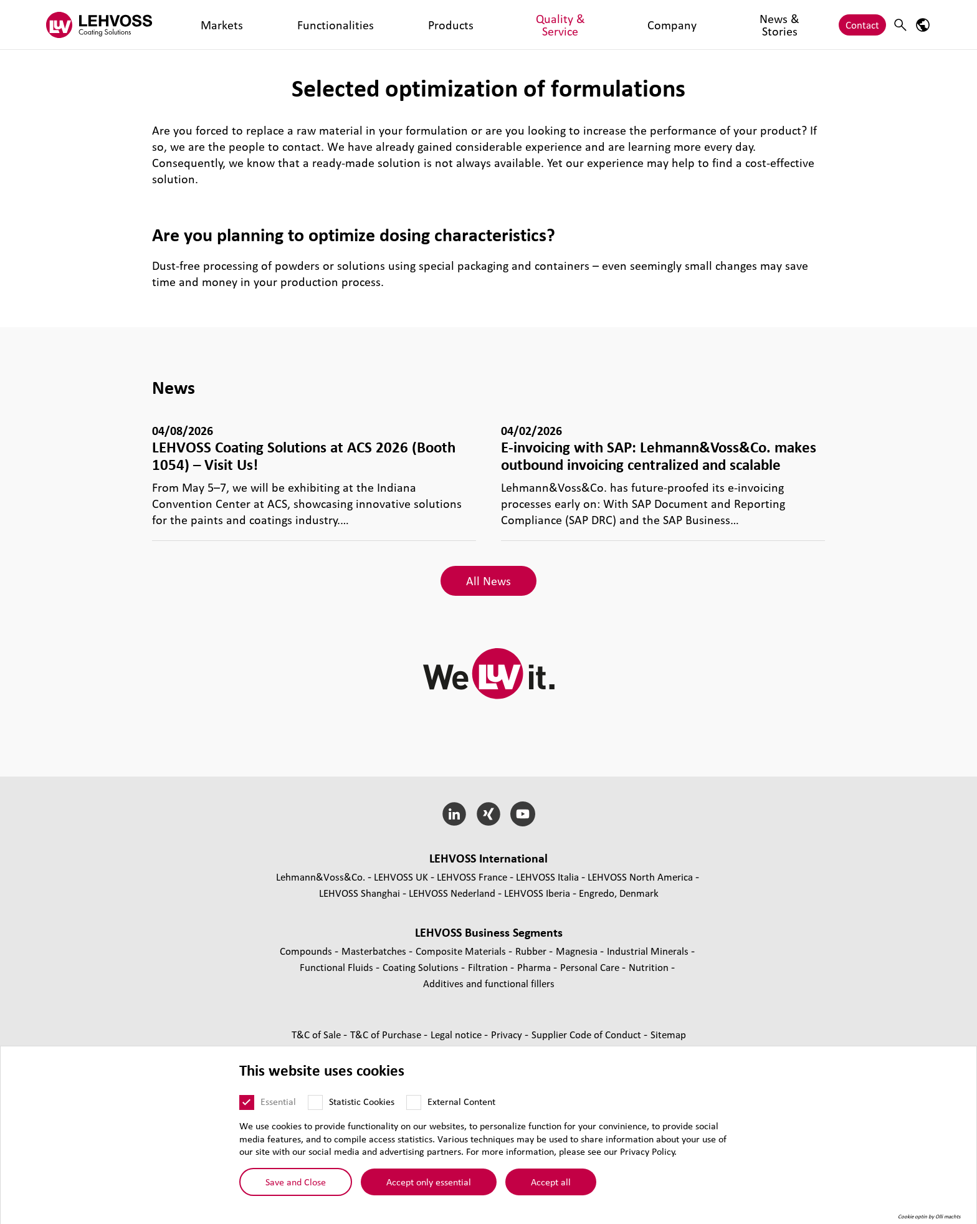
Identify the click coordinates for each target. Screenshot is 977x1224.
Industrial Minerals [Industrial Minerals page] (649, 951)
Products (327, 25)
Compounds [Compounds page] (307, 951)
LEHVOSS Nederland (452, 893)
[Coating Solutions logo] (99, 24)
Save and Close (295, 1181)
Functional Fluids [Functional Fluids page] (338, 967)
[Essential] (246, 1102)
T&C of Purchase (387, 1034)
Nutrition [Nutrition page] (650, 967)
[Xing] (489, 813)
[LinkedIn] (454, 813)
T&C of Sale (317, 1034)
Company (468, 25)
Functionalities (262, 25)
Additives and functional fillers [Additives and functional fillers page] (489, 983)
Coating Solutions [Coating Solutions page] (422, 967)
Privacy (508, 1034)
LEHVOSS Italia (547, 876)
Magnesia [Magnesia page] (578, 951)
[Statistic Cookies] (315, 1102)
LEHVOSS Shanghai (359, 893)
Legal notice (457, 1034)
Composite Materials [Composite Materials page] (462, 951)
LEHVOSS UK (401, 876)
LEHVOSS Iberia (537, 893)
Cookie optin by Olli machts (929, 1216)
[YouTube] (522, 813)
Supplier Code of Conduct (587, 1034)
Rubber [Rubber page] (532, 951)
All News (488, 581)
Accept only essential (428, 1181)
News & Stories (536, 25)
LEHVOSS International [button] (488, 858)
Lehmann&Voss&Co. (320, 876)
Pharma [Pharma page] (535, 967)
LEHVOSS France (472, 876)
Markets (199, 25)
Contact (862, 25)
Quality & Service (397, 25)
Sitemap (668, 1034)
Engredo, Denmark (619, 893)
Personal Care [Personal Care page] (591, 967)
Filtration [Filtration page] (489, 967)
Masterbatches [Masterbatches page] (375, 951)
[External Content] (413, 1102)
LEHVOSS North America (640, 876)
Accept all (551, 1181)
